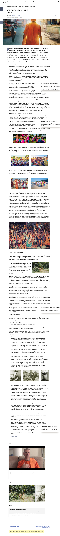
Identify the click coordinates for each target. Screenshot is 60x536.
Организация (21, 6)
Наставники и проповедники (30, 6)
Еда (31, 1)
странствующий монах (27, 520)
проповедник (20, 520)
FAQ (16, 1)
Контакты (35, 1)
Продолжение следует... (14, 436)
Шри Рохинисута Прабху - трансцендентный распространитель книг (42, 527)
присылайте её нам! (39, 531)
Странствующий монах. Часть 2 (14, 526)
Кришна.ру (9, 6)
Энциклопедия (21, 1)
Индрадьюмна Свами (14, 520)
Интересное (27, 1)
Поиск (58, 1)
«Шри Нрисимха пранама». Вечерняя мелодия (20, 515)
